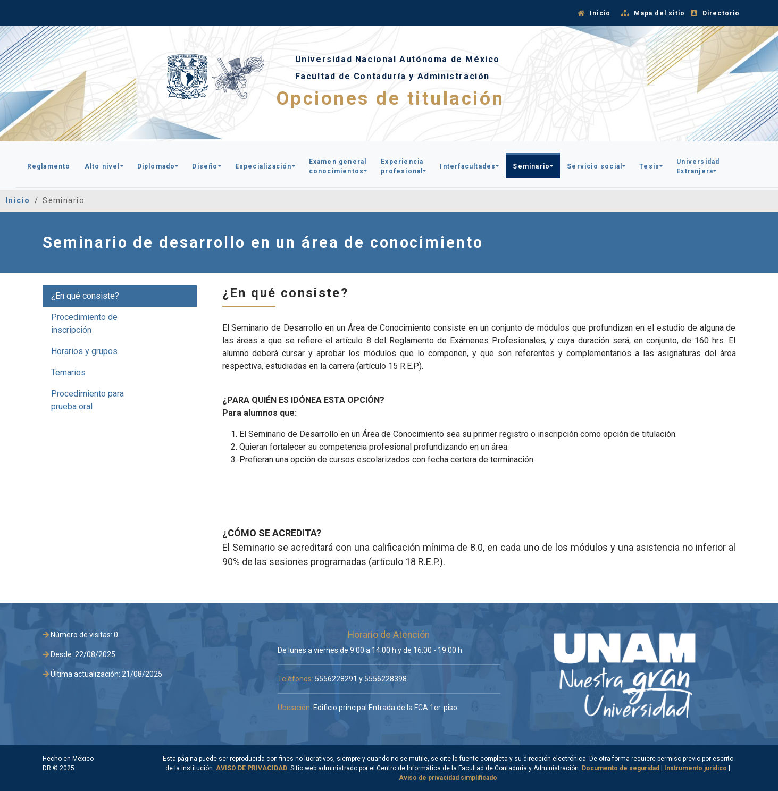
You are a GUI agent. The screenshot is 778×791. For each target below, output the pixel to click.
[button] (49, 165)
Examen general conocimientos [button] (338, 166)
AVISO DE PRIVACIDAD (251, 768)
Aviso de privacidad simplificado (448, 777)
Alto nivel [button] (102, 166)
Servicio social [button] (594, 166)
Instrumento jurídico (695, 768)
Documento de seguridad (620, 768)
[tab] (120, 296)
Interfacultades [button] (468, 166)
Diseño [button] (204, 166)
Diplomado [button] (156, 166)
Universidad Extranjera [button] (698, 166)
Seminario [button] (531, 166)
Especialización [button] (263, 166)
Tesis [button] (649, 166)
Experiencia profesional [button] (402, 166)
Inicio (17, 200)
